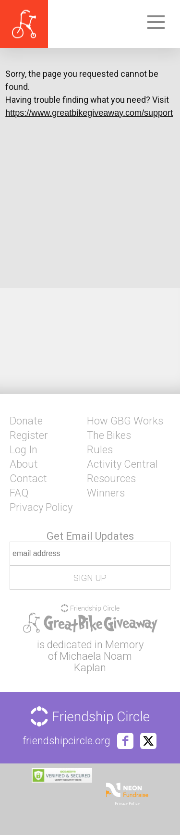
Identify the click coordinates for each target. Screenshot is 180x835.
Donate (26, 421)
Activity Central (122, 464)
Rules (100, 450)
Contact (28, 478)
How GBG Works (125, 421)
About (24, 464)
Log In (23, 450)
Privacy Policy (41, 507)
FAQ (19, 493)
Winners (106, 493)
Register (29, 435)
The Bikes (109, 435)
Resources (111, 478)
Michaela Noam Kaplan (96, 662)
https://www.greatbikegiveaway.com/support (89, 113)
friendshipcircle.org (66, 741)
